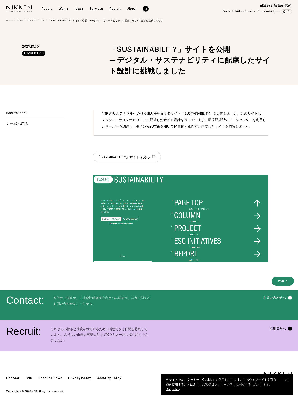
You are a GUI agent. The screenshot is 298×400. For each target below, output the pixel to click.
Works (63, 8)
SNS (29, 378)
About (132, 8)
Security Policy (109, 378)
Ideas (78, 8)
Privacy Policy (79, 378)
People (47, 8)
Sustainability (268, 11)
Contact (228, 11)
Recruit (115, 8)
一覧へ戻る (17, 123)
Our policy (173, 389)
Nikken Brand (245, 11)
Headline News (50, 378)
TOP (281, 281)
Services (96, 8)
